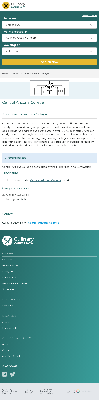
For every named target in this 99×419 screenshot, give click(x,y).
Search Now (49, 62)
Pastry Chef (8, 271)
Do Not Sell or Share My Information (48, 391)
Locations (7, 305)
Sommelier (8, 289)
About (5, 344)
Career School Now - (30, 222)
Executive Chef (10, 265)
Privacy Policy (29, 391)
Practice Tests (9, 328)
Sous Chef (7, 259)
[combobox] (49, 24)
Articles (6, 322)
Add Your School (11, 356)
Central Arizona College (45, 180)
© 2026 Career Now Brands (9, 391)
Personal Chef (9, 277)
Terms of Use (71, 391)
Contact (6, 350)
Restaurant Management (15, 283)
